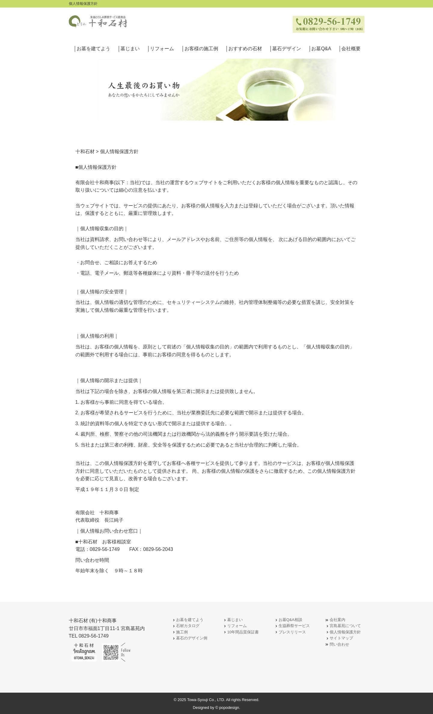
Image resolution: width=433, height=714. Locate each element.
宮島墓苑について (343, 626)
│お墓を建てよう (92, 48)
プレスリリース (290, 632)
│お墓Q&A (319, 48)
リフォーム (234, 626)
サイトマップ (339, 638)
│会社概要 (349, 48)
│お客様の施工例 (199, 48)
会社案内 (335, 620)
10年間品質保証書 (240, 632)
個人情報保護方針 (343, 632)
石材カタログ (185, 626)
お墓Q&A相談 (288, 620)
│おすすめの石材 (243, 48)
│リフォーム (160, 48)
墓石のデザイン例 (189, 638)
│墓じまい (128, 48)
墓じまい (232, 620)
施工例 (179, 632)
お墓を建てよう (187, 620)
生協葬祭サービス (292, 626)
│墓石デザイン (285, 48)
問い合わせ (337, 644)
